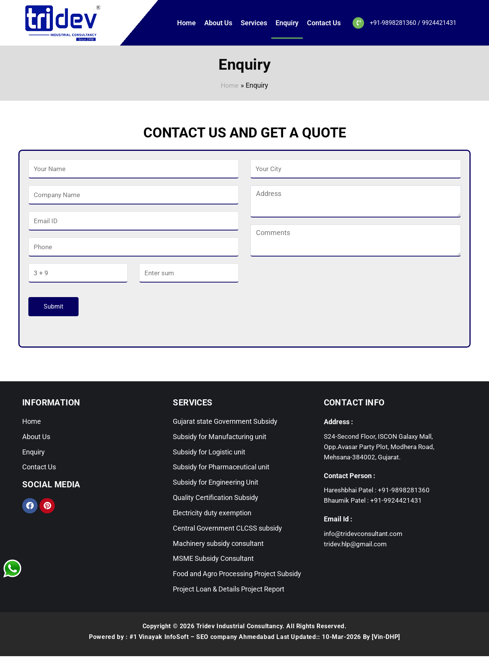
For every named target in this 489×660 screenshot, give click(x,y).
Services (254, 23)
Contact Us (324, 23)
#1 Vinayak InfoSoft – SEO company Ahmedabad (202, 640)
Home (186, 23)
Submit (53, 306)
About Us (218, 23)
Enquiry (287, 23)
